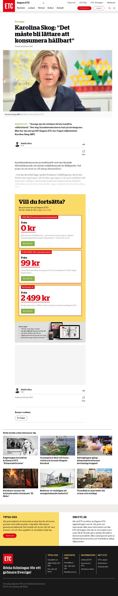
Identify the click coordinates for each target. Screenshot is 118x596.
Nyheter (21, 8)
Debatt (60, 8)
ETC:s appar (102, 560)
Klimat (41, 8)
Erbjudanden (103, 567)
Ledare (31, 8)
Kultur (51, 8)
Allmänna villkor (87, 569)
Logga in (99, 8)
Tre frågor (20, 22)
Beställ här (28, 243)
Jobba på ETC (86, 560)
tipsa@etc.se (53, 560)
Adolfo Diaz (26, 143)
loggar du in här (44, 210)
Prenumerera (84, 8)
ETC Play (83, 3)
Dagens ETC (30, 2)
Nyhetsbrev (102, 563)
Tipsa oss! (71, 3)
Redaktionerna (70, 572)
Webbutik (111, 3)
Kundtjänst (68, 563)
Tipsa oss (9, 535)
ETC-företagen (97, 3)
